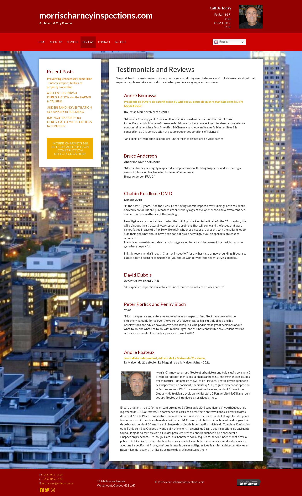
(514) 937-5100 (53, 475)
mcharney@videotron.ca (57, 483)
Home (41, 42)
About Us (56, 42)
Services (72, 42)
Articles (120, 42)
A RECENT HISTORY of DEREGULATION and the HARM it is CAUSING (69, 97)
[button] (70, 149)
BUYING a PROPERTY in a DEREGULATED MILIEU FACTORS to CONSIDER (69, 122)
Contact (104, 42)
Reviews (88, 42)
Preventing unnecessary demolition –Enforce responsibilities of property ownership (69, 83)
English (221, 42)
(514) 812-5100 (53, 479)
